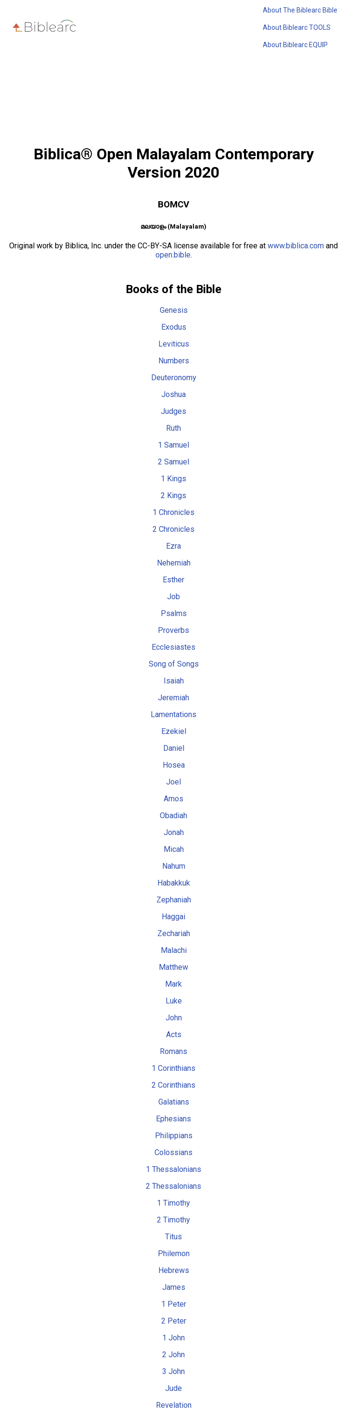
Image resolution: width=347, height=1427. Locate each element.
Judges (173, 411)
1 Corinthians (173, 1068)
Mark (173, 984)
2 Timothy (173, 1219)
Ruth (173, 428)
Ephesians (173, 1118)
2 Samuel (173, 461)
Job (173, 596)
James (173, 1287)
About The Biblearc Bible (300, 10)
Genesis (174, 310)
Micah (174, 849)
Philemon (174, 1253)
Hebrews (173, 1270)
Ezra (173, 546)
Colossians (173, 1152)
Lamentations (173, 714)
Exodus (173, 327)
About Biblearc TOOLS (297, 27)
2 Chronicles (173, 529)
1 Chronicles (173, 512)
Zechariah (173, 933)
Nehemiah (174, 562)
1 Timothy (173, 1203)
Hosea (174, 765)
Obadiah (173, 815)
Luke (174, 1000)
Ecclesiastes (173, 647)
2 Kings (173, 495)
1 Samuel (173, 445)
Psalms (174, 613)
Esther (173, 579)
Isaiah (174, 680)
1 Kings (173, 478)
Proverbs (173, 630)
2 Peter (173, 1320)
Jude (173, 1388)
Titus (173, 1236)
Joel (173, 781)
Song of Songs (174, 664)
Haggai (173, 916)
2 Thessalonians (173, 1186)
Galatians (173, 1101)
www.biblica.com (296, 245)
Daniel (173, 748)
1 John (173, 1337)
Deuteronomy (173, 377)
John (174, 1017)
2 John (173, 1354)
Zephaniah (173, 899)
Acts (173, 1034)
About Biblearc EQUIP (295, 45)
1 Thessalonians (173, 1169)
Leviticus (173, 343)
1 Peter (173, 1304)
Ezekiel (173, 731)
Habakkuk (173, 882)
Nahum (173, 866)
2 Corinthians (173, 1085)
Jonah (174, 832)
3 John (173, 1371)
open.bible (173, 254)
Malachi (174, 950)
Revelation (174, 1405)
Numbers (173, 360)
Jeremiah (173, 697)
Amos (173, 798)
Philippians (174, 1135)
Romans (173, 1051)
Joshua (173, 394)
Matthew (173, 967)
